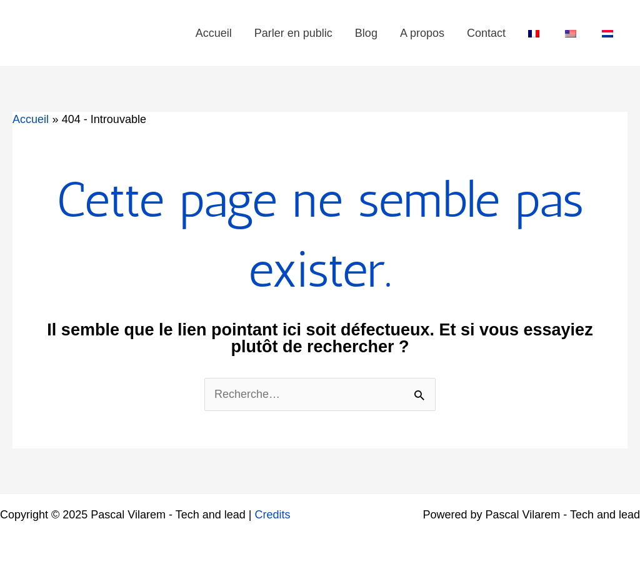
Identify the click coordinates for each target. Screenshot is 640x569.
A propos (422, 33)
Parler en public (293, 33)
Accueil (214, 33)
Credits (273, 514)
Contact (486, 33)
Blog (366, 33)
